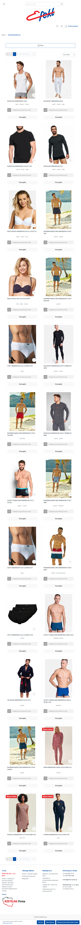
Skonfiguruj (50, 922)
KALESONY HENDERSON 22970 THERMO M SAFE (57, 367)
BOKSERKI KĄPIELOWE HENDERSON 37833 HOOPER (21, 434)
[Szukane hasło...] (42, 4)
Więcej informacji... (8, 923)
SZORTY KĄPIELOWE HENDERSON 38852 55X (58, 635)
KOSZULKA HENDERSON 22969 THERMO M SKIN (57, 434)
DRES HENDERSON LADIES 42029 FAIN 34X (58, 767)
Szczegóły (22, 117)
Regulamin (25, 878)
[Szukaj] (61, 4)
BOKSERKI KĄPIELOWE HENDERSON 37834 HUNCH (21, 768)
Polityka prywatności (28, 876)
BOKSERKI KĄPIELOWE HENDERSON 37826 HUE (57, 232)
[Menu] (4, 4)
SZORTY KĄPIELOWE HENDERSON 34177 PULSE (20, 501)
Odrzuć (40, 922)
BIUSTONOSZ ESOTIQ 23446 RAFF (18, 298)
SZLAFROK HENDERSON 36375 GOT (19, 700)
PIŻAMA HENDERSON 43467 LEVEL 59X (56, 834)
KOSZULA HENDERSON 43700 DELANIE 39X (21, 834)
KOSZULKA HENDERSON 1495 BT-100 (19, 166)
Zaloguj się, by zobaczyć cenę (21, 110)
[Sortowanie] (68, 55)
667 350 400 (69, 875)
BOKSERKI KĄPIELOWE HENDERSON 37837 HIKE (57, 501)
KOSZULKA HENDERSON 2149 (53, 166)
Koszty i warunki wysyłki (29, 874)
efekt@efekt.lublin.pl (70, 879)
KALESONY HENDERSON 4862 (53, 101)
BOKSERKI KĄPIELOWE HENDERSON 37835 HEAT (57, 569)
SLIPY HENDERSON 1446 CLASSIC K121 (20, 366)
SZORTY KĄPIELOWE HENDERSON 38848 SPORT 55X (57, 701)
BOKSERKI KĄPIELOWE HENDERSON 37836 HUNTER (57, 300)
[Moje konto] (61, 26)
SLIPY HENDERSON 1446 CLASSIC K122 (20, 635)
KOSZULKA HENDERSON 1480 (17, 101)
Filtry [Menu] (40, 45)
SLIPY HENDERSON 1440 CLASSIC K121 (20, 567)
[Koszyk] (71, 26)
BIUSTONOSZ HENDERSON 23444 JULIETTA (21, 231)
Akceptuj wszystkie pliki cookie (67, 922)
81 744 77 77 (69, 873)
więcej (4, 894)
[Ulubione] (57, 26)
